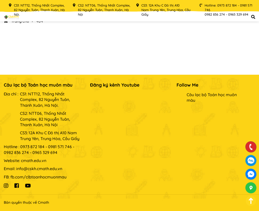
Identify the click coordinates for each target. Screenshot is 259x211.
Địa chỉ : (11, 93)
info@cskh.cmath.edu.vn (39, 168)
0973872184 (251, 160)
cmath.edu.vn (33, 160)
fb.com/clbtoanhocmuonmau (38, 176)
